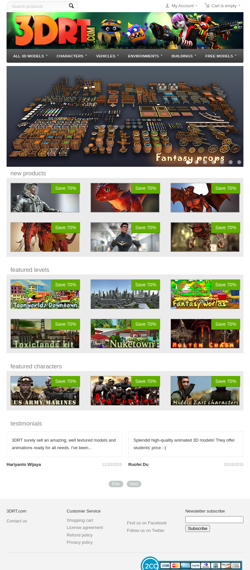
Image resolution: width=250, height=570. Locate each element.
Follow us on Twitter (146, 530)
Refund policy (80, 535)
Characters (72, 56)
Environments (145, 56)
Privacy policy (80, 542)
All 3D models (30, 56)
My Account (183, 5)
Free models (221, 56)
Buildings (184, 56)
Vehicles (107, 56)
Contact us (17, 520)
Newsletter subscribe (205, 511)
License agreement (85, 527)
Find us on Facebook (147, 522)
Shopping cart (80, 520)
